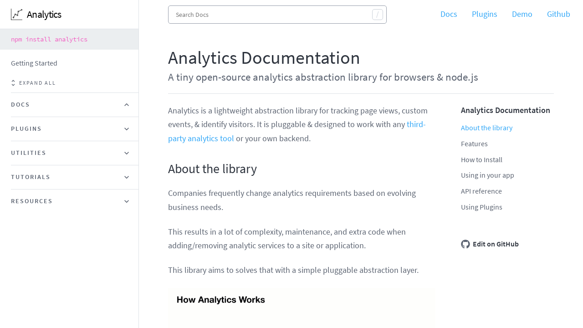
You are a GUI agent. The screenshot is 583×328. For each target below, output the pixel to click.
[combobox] (277, 14)
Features (474, 143)
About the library (486, 127)
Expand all (33, 83)
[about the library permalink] (163, 169)
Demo (522, 14)
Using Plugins (481, 206)
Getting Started (34, 62)
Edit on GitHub (490, 244)
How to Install (481, 159)
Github (558, 14)
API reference (481, 190)
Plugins (484, 14)
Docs (448, 14)
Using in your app (487, 174)
